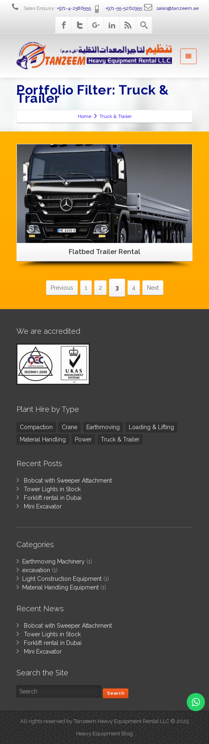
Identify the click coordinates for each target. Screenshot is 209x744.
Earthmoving (103, 427)
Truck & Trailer (120, 439)
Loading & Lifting (151, 427)
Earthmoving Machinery (53, 561)
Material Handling (43, 439)
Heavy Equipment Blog (104, 733)
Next (153, 287)
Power (83, 439)
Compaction (36, 427)
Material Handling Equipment (60, 587)
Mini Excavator (43, 506)
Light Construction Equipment (62, 578)
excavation (36, 570)
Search (115, 693)
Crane (69, 427)
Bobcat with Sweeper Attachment (68, 480)
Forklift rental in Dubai (52, 497)
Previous (62, 287)
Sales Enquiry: (50, 8)
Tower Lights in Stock (52, 489)
